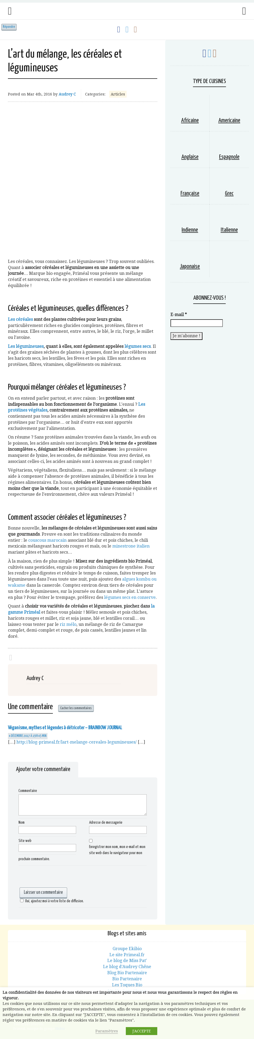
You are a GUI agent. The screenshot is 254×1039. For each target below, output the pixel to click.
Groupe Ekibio (127, 948)
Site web (25, 841)
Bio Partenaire (127, 978)
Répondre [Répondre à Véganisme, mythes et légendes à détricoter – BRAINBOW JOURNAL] (9, 27)
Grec (229, 193)
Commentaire (28, 791)
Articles (118, 94)
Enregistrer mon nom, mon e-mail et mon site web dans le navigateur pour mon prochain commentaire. (82, 853)
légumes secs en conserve (130, 597)
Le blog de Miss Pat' (127, 960)
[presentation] (59, 877)
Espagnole (229, 157)
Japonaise (190, 266)
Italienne (229, 230)
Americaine (229, 120)
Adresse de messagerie (105, 822)
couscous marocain (47, 540)
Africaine (190, 120)
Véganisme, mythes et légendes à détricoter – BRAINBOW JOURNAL (65, 727)
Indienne (190, 230)
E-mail (178, 314)
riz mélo (68, 624)
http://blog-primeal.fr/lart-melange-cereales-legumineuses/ (76, 742)
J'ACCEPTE (141, 1031)
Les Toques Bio (127, 984)
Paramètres (106, 1031)
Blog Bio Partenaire (127, 972)
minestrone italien (131, 546)
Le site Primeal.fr (127, 954)
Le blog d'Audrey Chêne (127, 966)
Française (190, 193)
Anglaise (189, 157)
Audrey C (67, 94)
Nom (22, 822)
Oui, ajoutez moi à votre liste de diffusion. (51, 901)
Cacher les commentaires (76, 708)
